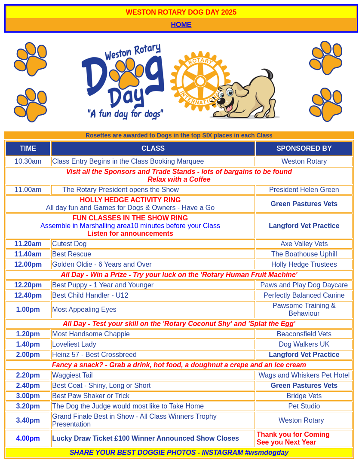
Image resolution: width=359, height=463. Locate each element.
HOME (181, 24)
